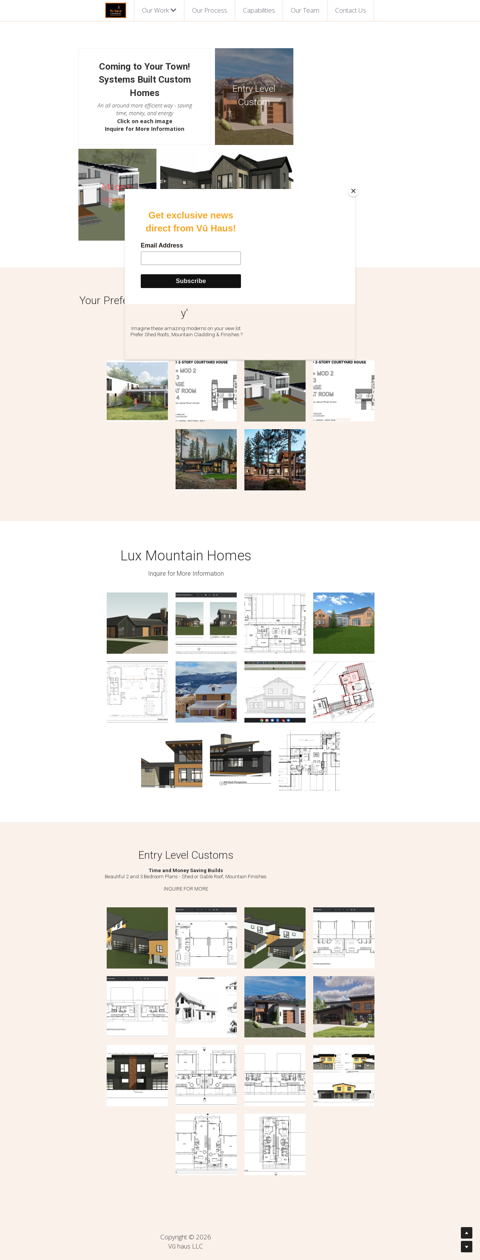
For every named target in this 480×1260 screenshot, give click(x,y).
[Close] (353, 191)
